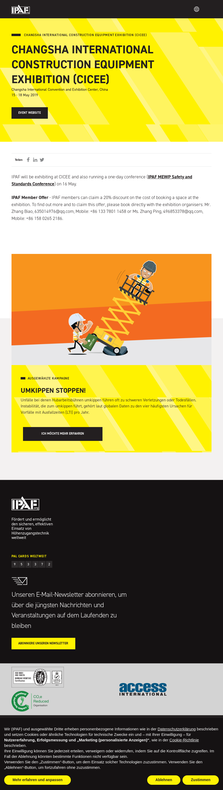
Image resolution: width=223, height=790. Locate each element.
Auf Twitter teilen (42, 160)
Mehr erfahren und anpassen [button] (37, 780)
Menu (208, 9)
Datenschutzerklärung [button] (177, 729)
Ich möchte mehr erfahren (62, 433)
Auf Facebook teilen (28, 160)
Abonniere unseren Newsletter (43, 643)
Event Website (29, 113)
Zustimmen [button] (200, 780)
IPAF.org (21, 9)
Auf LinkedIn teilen (35, 160)
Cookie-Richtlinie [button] (184, 740)
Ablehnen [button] (164, 780)
